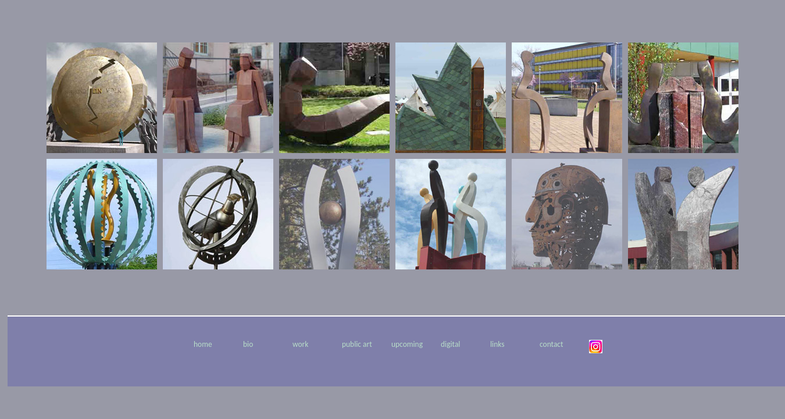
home (203, 344)
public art (357, 344)
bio (248, 344)
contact (551, 344)
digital (450, 344)
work (300, 344)
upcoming (407, 344)
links (497, 344)
